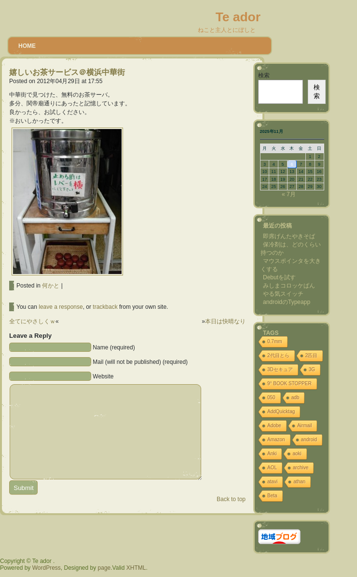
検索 (264, 75)
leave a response (60, 306)
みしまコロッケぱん (289, 285)
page (104, 567)
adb (295, 397)
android (309, 439)
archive (300, 467)
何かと (50, 285)
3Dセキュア (280, 369)
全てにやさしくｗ (32, 321)
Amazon (276, 439)
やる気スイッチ (283, 293)
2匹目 (311, 355)
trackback (105, 306)
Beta (272, 495)
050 (271, 397)
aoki (296, 453)
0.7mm (274, 341)
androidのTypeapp (286, 302)
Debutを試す (279, 277)
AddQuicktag (281, 411)
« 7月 (289, 194)
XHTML (136, 567)
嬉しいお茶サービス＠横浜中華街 (67, 72)
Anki (271, 453)
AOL (272, 467)
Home (27, 46)
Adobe (274, 425)
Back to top (231, 499)
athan (299, 481)
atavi (272, 481)
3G (312, 369)
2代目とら (278, 355)
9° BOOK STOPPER (289, 383)
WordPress (46, 567)
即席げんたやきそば (289, 236)
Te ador (238, 17)
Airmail (304, 425)
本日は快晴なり (225, 321)
